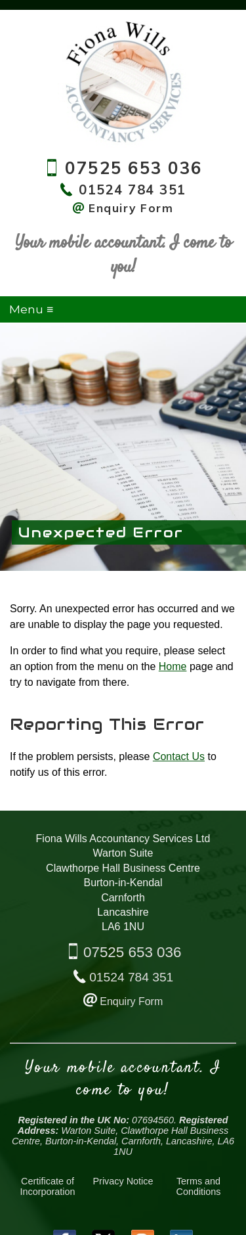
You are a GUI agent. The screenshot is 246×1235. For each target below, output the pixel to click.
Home (173, 666)
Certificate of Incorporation (47, 1186)
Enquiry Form (131, 1001)
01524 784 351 (131, 977)
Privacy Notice (123, 1181)
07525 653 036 (132, 952)
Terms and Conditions (198, 1186)
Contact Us (179, 756)
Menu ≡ (31, 309)
